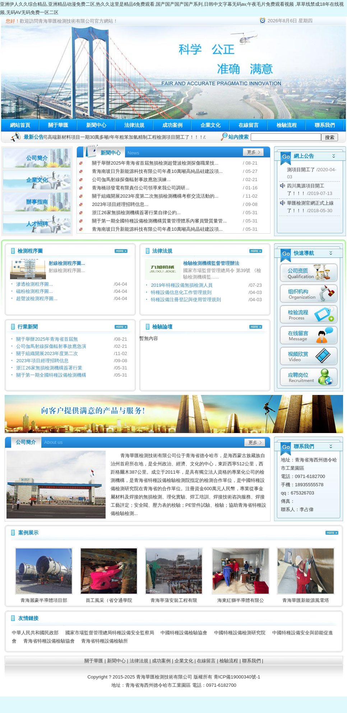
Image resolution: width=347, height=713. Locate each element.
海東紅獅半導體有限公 (247, 600)
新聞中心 (96, 125)
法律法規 (134, 125)
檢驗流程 (287, 125)
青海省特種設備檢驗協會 (49, 641)
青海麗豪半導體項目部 (50, 600)
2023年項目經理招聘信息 (42, 360)
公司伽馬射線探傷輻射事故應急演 (51, 346)
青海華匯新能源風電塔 (312, 600)
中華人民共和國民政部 (35, 632)
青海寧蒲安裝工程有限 (180, 600)
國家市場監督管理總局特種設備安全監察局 (109, 632)
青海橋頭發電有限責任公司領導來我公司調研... (140, 187)
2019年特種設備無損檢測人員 (182, 285)
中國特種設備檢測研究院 (239, 632)
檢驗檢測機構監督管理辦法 (211, 263)
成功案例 (172, 125)
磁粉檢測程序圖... (34, 291)
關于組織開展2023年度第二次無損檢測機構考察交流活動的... (155, 196)
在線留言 (249, 125)
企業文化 (210, 125)
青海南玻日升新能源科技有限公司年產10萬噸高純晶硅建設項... (157, 171)
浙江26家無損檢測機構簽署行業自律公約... (136, 212)
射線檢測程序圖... (66, 263)
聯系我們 (325, 125)
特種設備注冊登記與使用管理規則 (186, 299)
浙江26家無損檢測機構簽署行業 (49, 368)
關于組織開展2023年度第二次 (47, 353)
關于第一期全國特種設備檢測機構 (51, 375)
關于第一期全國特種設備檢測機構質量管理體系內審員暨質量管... (159, 221)
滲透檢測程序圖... (34, 284)
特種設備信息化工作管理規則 (181, 292)
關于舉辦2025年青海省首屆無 (47, 339)
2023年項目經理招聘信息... (120, 204)
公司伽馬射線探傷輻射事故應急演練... (131, 179)
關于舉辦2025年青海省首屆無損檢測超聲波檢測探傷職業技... (155, 163)
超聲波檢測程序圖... (36, 298)
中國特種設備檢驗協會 (184, 632)
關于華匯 (58, 125)
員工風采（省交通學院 (115, 600)
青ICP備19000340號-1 (237, 677)
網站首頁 (20, 125)
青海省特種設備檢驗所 (104, 641)
